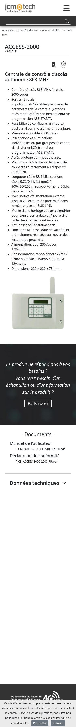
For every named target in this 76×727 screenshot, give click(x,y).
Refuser (58, 723)
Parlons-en (38, 403)
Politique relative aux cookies (37, 718)
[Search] (38, 21)
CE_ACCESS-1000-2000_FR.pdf (36, 461)
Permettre (40, 723)
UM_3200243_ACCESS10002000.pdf (40, 449)
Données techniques (34, 483)
